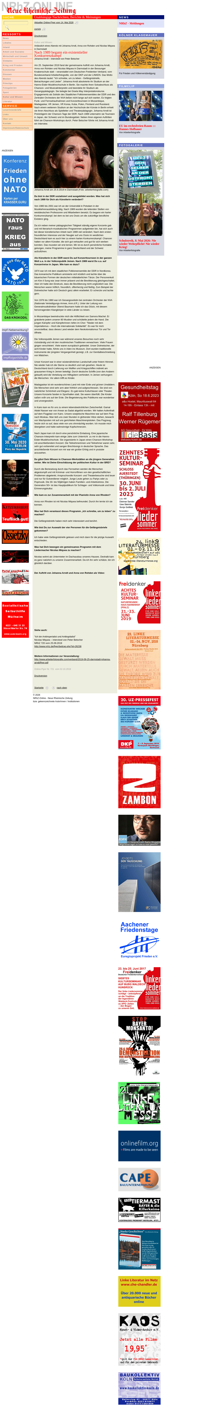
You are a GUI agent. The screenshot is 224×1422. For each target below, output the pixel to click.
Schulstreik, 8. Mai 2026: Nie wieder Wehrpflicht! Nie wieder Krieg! (139, 244)
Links (6, 114)
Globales (7, 61)
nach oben (62, 687)
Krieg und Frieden (13, 65)
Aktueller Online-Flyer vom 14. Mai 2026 (54, 22)
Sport (6, 92)
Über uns (8, 119)
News (6, 38)
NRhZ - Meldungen (131, 23)
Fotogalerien (10, 88)
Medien (7, 79)
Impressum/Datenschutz (16, 128)
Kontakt (7, 123)
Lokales (7, 43)
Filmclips (8, 83)
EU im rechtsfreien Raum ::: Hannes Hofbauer (137, 127)
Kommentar (9, 70)
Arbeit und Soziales (13, 52)
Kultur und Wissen (13, 97)
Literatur (7, 101)
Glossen (7, 74)
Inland (6, 47)
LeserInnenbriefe (12, 110)
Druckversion (40, 36)
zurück (37, 29)
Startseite (39, 687)
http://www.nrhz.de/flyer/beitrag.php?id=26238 (57, 646)
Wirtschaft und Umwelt (15, 56)
